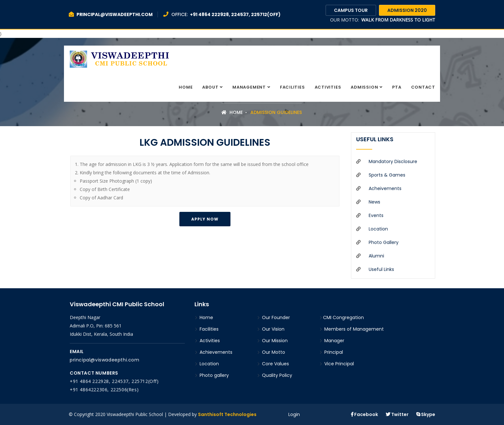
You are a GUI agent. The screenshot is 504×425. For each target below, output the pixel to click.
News (374, 202)
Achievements (213, 352)
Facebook (364, 414)
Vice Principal (336, 363)
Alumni (376, 256)
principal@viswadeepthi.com (105, 360)
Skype (425, 414)
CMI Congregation (341, 317)
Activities (328, 87)
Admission (364, 87)
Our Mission (272, 340)
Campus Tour (351, 10)
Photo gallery (384, 242)
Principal (331, 352)
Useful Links (381, 269)
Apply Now (205, 219)
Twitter (397, 414)
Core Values (273, 363)
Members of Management (351, 329)
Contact (423, 87)
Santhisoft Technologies (227, 414)
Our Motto (271, 352)
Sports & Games (387, 175)
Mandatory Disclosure (393, 161)
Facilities (292, 87)
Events (376, 215)
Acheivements (385, 188)
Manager (331, 340)
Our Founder (273, 317)
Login (294, 414)
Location (378, 229)
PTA (396, 87)
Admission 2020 (407, 10)
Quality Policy (274, 375)
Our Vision (270, 329)
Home (186, 87)
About (210, 87)
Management (249, 87)
